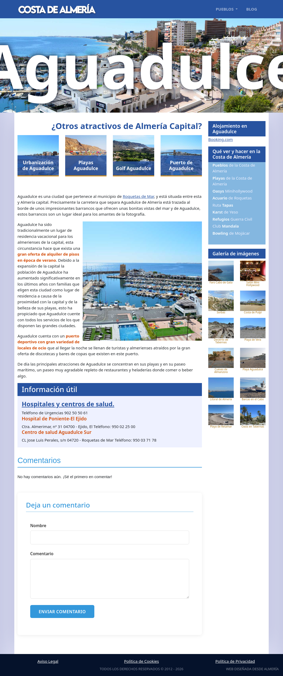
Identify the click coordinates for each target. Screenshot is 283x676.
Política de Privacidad (235, 661)
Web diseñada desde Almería (252, 668)
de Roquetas (232, 198)
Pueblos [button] (225, 9)
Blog (251, 9)
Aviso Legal (47, 661)
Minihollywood (233, 191)
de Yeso (225, 212)
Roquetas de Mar (138, 196)
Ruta (223, 205)
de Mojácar (231, 233)
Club (226, 226)
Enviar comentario (62, 612)
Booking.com (220, 139)
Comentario (42, 553)
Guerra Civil (232, 219)
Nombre (38, 525)
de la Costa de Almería (234, 168)
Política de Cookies (141, 661)
